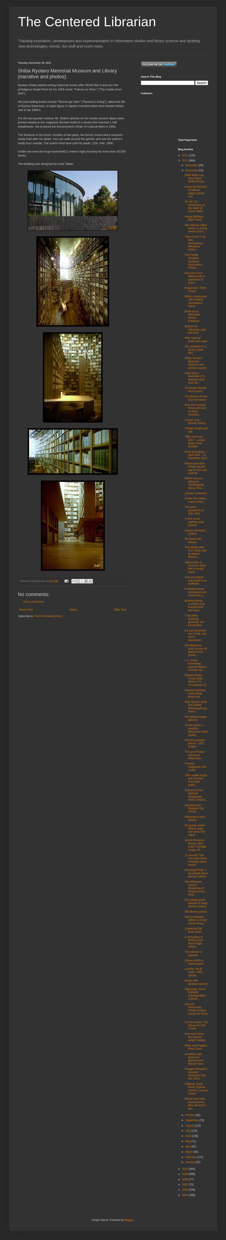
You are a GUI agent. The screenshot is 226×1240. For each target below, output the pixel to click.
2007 (185, 1184)
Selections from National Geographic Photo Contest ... (196, 795)
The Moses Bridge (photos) (195, 718)
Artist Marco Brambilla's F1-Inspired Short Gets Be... (195, 378)
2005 (185, 1195)
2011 (185, 160)
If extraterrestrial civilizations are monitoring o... (195, 592)
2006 (185, 1189)
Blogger (129, 1220)
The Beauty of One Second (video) (196, 398)
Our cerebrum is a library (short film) (195, 350)
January (190, 1162)
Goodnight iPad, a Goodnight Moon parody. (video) (196, 873)
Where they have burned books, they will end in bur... (195, 1103)
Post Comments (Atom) (48, 616)
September (192, 1120)
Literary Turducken (196, 493)
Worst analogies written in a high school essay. (196, 920)
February (191, 1157)
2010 (185, 1168)
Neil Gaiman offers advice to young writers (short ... (196, 228)
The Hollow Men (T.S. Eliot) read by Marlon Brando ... (196, 552)
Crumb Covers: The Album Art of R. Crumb (196, 1025)
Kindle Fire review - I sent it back (196, 500)
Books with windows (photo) (196, 982)
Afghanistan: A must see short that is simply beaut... (195, 567)
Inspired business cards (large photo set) (195, 693)
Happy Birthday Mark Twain (194, 218)
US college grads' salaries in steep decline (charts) (196, 903)
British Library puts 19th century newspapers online (196, 301)
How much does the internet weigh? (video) (195, 1037)
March (189, 1151)
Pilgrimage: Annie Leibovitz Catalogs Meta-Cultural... (195, 994)
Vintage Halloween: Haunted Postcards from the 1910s (196, 1073)
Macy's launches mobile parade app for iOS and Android (196, 468)
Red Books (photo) (196, 911)
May (188, 1141)
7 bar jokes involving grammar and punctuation (194, 620)
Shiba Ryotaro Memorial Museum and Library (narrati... (196, 363)
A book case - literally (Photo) (195, 421)
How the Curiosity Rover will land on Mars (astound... (195, 409)
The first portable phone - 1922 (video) (195, 743)
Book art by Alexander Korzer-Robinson (192, 316)
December (191, 165)
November (191, 170)
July (188, 1130)
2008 (185, 1179)
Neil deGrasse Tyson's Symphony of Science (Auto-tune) (195, 888)
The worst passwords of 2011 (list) (194, 510)
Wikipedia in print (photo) (195, 818)
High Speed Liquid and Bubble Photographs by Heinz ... (196, 706)
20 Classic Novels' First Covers (196, 389)
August (189, 1125)
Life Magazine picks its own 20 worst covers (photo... (196, 650)
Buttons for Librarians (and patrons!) (195, 329)
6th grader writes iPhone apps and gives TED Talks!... (195, 830)
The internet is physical (193, 953)
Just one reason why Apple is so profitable (196, 580)
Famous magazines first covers (195, 767)
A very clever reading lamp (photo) (194, 522)
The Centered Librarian (87, 21)
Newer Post (26, 609)
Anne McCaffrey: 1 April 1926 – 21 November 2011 (196, 455)
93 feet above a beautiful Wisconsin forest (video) (196, 730)
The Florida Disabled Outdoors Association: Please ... (194, 261)
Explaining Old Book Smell (193, 930)
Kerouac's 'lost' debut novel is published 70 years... (195, 278)
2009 (185, 1174)
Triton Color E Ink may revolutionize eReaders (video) (195, 243)
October (190, 1115)
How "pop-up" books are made (196, 339)
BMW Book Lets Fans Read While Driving (194, 178)
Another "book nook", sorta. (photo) (194, 972)
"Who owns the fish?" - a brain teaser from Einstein (195, 441)
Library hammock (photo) (195, 532)
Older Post (120, 609)
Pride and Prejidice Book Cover (196, 1047)
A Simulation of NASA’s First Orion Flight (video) (194, 941)
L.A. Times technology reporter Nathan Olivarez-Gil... (196, 665)
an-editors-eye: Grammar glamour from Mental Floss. (194, 1059)
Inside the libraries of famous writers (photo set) (195, 191)
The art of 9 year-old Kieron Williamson (195, 755)
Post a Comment (33, 601)
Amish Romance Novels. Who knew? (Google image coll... (195, 845)
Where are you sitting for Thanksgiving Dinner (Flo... (194, 483)
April (188, 1146)
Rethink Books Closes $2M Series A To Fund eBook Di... (196, 680)
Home (73, 609)
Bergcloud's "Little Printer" (195, 289)
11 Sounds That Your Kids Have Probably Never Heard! (196, 860)
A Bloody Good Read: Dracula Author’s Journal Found (196, 1088)
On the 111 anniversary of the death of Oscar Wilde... (195, 206)
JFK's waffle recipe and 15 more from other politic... (196, 780)
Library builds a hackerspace (194, 962)
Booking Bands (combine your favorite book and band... (195, 605)
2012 (185, 155)
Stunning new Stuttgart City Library (194, 808)
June (188, 1136)
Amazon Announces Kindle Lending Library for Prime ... (196, 1011)
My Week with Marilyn (193, 540)
